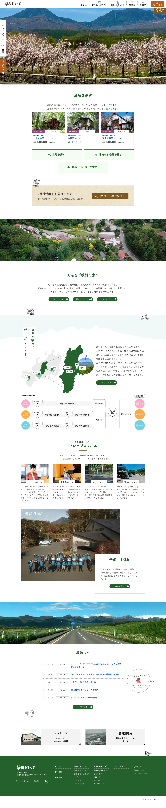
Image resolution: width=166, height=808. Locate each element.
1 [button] (77, 82)
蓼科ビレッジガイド (99, 5)
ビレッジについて (59, 299)
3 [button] (82, 82)
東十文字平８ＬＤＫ (112, 138)
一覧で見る (83, 707)
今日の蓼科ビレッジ (139, 775)
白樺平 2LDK (74, 138)
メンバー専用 (157, 5)
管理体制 (132, 5)
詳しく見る (106, 383)
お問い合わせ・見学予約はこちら (112, 196)
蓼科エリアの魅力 (83, 299)
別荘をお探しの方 (117, 5)
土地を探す (98, 779)
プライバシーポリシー (139, 779)
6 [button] (89, 82)
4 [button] (84, 82)
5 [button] (86, 82)
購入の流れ (107, 299)
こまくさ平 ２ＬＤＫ (43, 138)
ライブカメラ (3, 33)
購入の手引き (99, 789)
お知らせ (84, 5)
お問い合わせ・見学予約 (31, 787)
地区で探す (98, 782)
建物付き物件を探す (101, 776)
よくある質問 (79, 789)
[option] (83, 43)
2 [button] (79, 82)
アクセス (77, 786)
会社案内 (143, 5)
